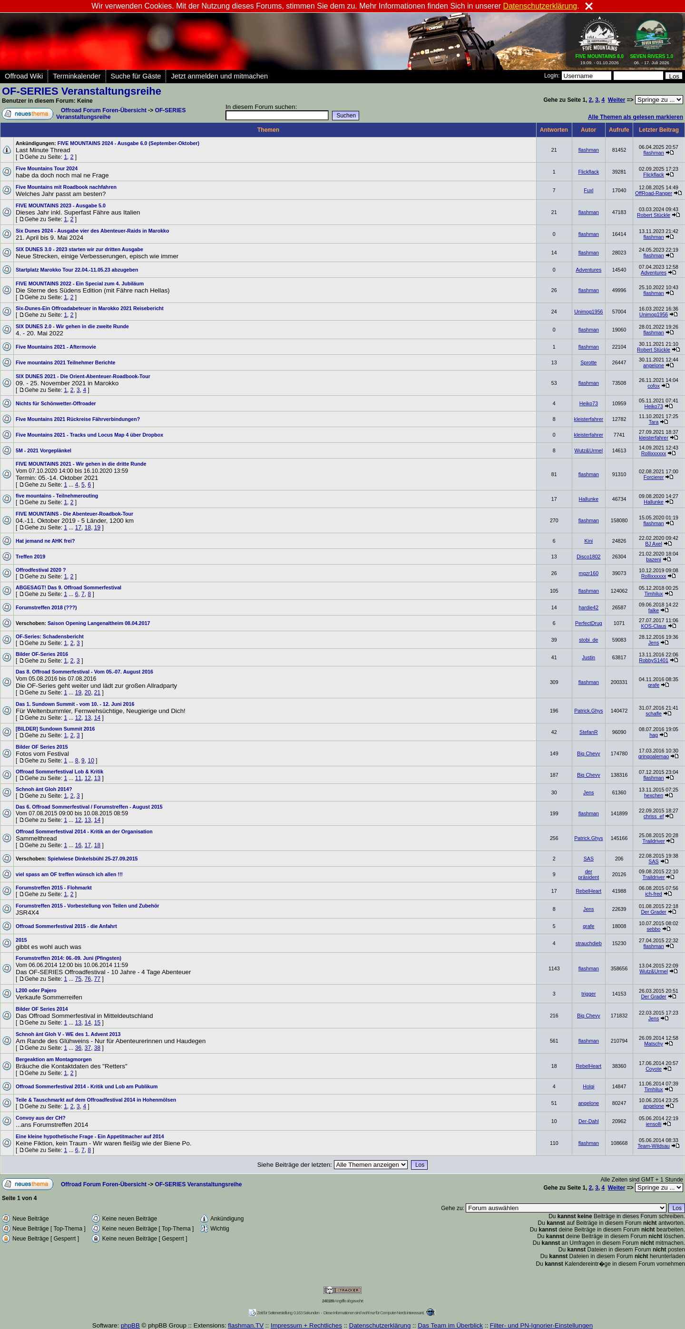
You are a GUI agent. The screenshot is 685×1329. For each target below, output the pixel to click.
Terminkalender (76, 76)
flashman (588, 150)
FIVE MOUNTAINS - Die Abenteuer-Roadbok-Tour (74, 514)
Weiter (616, 100)
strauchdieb (589, 943)
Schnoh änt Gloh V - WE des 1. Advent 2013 (68, 1034)
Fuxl (588, 190)
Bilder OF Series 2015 (42, 747)
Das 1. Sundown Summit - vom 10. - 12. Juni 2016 (75, 704)
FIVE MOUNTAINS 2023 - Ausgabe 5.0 (61, 205)
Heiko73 (588, 403)
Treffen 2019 (30, 556)
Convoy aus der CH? (41, 1118)
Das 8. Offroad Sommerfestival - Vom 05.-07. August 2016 (84, 671)
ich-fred (653, 894)
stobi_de (588, 640)
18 (88, 527)
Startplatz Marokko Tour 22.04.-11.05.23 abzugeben (77, 270)
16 (78, 845)
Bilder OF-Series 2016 (42, 654)
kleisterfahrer (589, 419)
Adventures (588, 270)
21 (97, 692)
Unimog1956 (588, 311)
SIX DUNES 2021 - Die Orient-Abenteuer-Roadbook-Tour (83, 376)
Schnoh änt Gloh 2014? (44, 789)
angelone (653, 365)
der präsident (588, 874)
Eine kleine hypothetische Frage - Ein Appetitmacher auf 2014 (90, 1136)
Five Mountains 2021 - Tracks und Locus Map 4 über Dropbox (89, 435)
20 (88, 692)
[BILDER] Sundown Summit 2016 (55, 729)
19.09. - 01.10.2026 (600, 57)
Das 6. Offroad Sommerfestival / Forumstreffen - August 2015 (89, 807)
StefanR (588, 732)
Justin (588, 657)
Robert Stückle (653, 215)
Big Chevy (588, 753)
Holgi (588, 1086)
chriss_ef (654, 816)
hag (653, 735)
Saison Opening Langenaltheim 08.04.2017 (99, 623)
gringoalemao (653, 756)
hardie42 (588, 607)
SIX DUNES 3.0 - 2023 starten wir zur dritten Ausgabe (79, 249)
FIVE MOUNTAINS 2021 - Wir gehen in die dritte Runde (81, 464)
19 (97, 527)
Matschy (653, 1043)
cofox (653, 386)
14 (97, 717)
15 (97, 1022)
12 (78, 717)
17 (78, 527)
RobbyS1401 (653, 660)
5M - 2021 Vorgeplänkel (43, 450)
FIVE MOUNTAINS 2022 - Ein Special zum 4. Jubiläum (80, 283)
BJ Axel (653, 544)
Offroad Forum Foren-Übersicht (104, 110)
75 (78, 979)
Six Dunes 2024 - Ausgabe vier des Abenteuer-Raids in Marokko (92, 231)
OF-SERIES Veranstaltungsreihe (81, 91)
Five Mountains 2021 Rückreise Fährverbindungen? (78, 419)
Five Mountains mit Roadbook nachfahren (66, 187)
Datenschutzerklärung (540, 6)
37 (88, 1048)
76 (88, 979)
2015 (21, 940)
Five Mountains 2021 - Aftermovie (56, 347)
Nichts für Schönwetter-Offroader (56, 403)
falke (653, 610)
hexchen (653, 795)
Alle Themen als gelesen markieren (635, 117)
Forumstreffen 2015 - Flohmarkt (54, 887)
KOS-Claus (653, 626)
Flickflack (588, 172)
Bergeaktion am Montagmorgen (54, 1059)
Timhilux (653, 593)
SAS (589, 858)
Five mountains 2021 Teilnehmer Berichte (65, 362)
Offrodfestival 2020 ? (41, 570)
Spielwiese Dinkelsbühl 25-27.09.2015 (93, 858)
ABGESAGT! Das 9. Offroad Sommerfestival (68, 587)
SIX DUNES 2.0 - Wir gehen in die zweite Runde (72, 326)
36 (78, 1048)
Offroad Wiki (24, 76)
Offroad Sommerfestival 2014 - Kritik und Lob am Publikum (86, 1086)
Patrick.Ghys (588, 710)
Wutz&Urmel (589, 450)
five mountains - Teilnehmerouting (57, 495)
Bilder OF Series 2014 (42, 1009)
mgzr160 (588, 573)
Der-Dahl (588, 1121)
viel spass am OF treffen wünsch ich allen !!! (69, 874)
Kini (588, 541)
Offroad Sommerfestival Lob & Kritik (59, 771)
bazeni (653, 559)
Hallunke (588, 499)
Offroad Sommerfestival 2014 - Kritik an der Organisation (84, 831)
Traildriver (654, 841)
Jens (653, 642)
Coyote (654, 1069)
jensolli (654, 1124)
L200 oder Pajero (36, 990)
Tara (654, 422)
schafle (654, 713)
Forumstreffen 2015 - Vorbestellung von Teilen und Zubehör (87, 906)
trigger (588, 994)
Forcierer (654, 477)
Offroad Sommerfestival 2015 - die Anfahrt (66, 926)
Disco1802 (588, 556)
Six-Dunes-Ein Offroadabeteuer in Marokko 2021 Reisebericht (90, 308)
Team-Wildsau (653, 1146)
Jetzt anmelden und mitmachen (219, 76)
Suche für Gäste (136, 76)
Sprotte (588, 362)
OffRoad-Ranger (653, 193)
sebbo (654, 929)
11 (78, 778)
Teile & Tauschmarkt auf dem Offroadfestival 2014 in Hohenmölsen (96, 1100)
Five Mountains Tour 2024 (47, 168)
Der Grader (653, 912)
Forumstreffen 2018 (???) (46, 607)
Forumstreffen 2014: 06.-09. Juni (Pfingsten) (68, 958)
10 (91, 760)
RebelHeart (588, 891)
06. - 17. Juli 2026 (651, 57)
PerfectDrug (588, 623)
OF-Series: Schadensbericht (50, 636)
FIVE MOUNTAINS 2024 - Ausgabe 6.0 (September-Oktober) (128, 143)
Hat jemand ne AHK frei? (45, 541)
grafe (653, 685)
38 (97, 1048)
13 (88, 717)
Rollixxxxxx (653, 453)
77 (97, 979)
